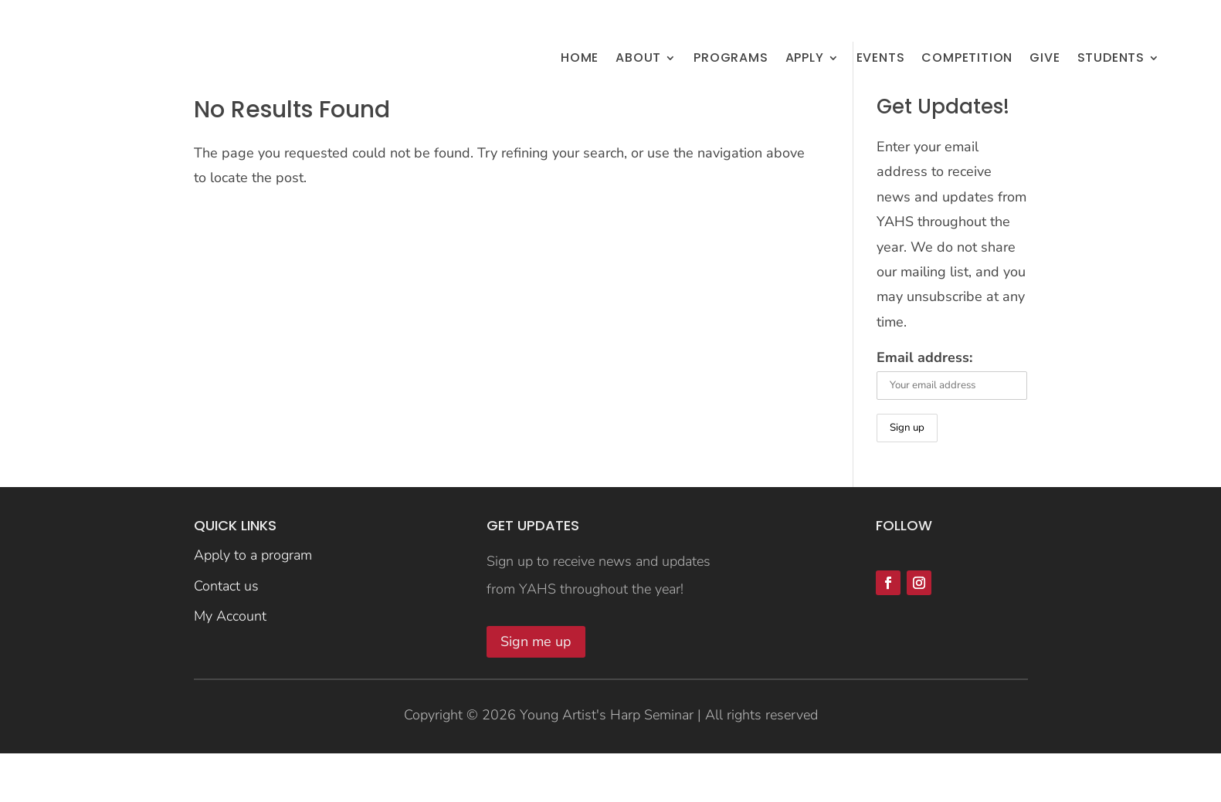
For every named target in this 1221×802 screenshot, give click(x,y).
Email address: (924, 407)
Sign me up (535, 691)
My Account (230, 667)
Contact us (226, 636)
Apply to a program (253, 605)
